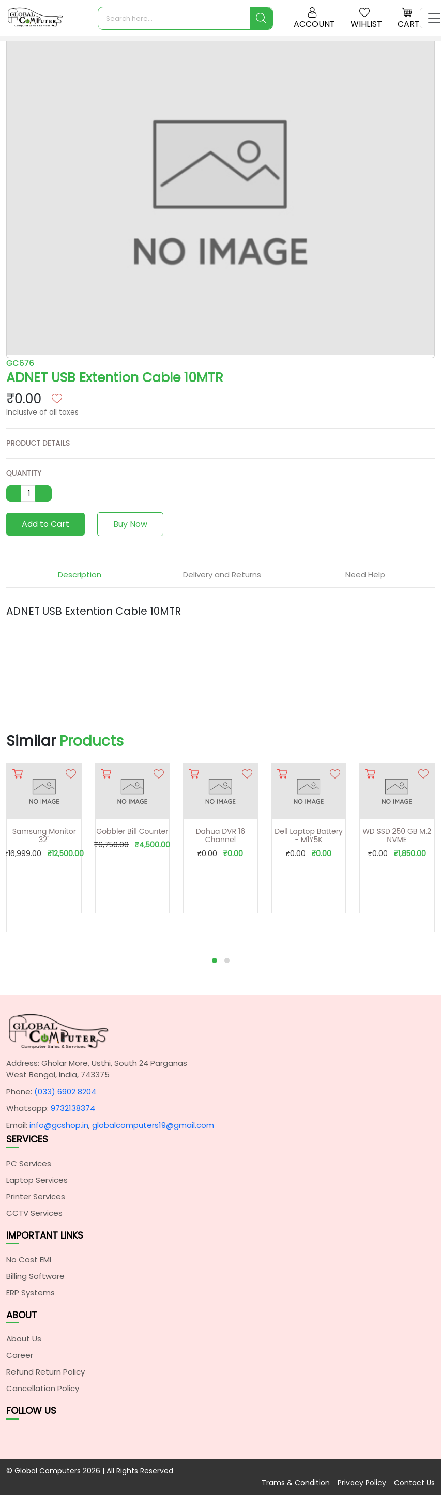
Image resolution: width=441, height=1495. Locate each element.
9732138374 (73, 1108)
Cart (409, 18)
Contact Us (414, 1482)
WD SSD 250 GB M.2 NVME (396, 835)
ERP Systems (30, 1292)
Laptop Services (37, 1179)
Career (19, 1355)
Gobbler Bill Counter (132, 831)
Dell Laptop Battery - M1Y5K (308, 835)
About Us (23, 1338)
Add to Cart (45, 524)
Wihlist (366, 18)
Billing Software (35, 1276)
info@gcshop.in (58, 1125)
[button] (214, 960)
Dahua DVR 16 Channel (220, 835)
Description (77, 574)
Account (314, 18)
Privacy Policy (362, 1482)
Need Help (363, 574)
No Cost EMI (28, 1259)
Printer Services (35, 1196)
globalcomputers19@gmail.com (153, 1125)
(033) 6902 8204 (65, 1091)
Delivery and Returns (220, 574)
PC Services (28, 1163)
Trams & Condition (296, 1482)
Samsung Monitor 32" (44, 835)
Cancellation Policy (42, 1388)
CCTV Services (34, 1213)
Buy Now (130, 524)
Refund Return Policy (45, 1371)
